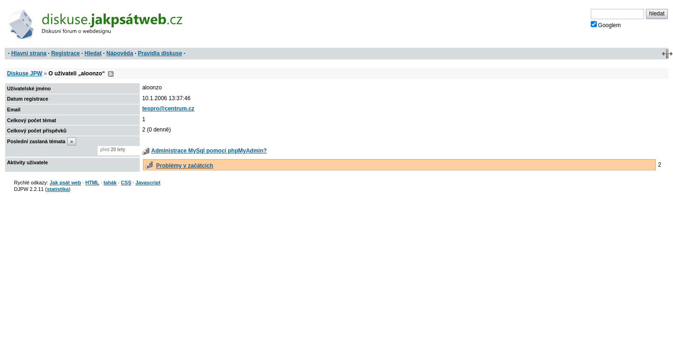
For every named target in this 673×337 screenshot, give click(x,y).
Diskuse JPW (24, 73)
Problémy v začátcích (184, 165)
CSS (126, 182)
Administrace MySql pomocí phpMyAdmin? (208, 150)
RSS (111, 74)
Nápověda (120, 53)
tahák (109, 182)
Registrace (65, 53)
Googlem (606, 25)
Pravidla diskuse (160, 53)
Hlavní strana (28, 53)
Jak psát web (65, 182)
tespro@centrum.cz (168, 108)
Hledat (93, 53)
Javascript (148, 182)
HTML (92, 182)
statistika (58, 189)
